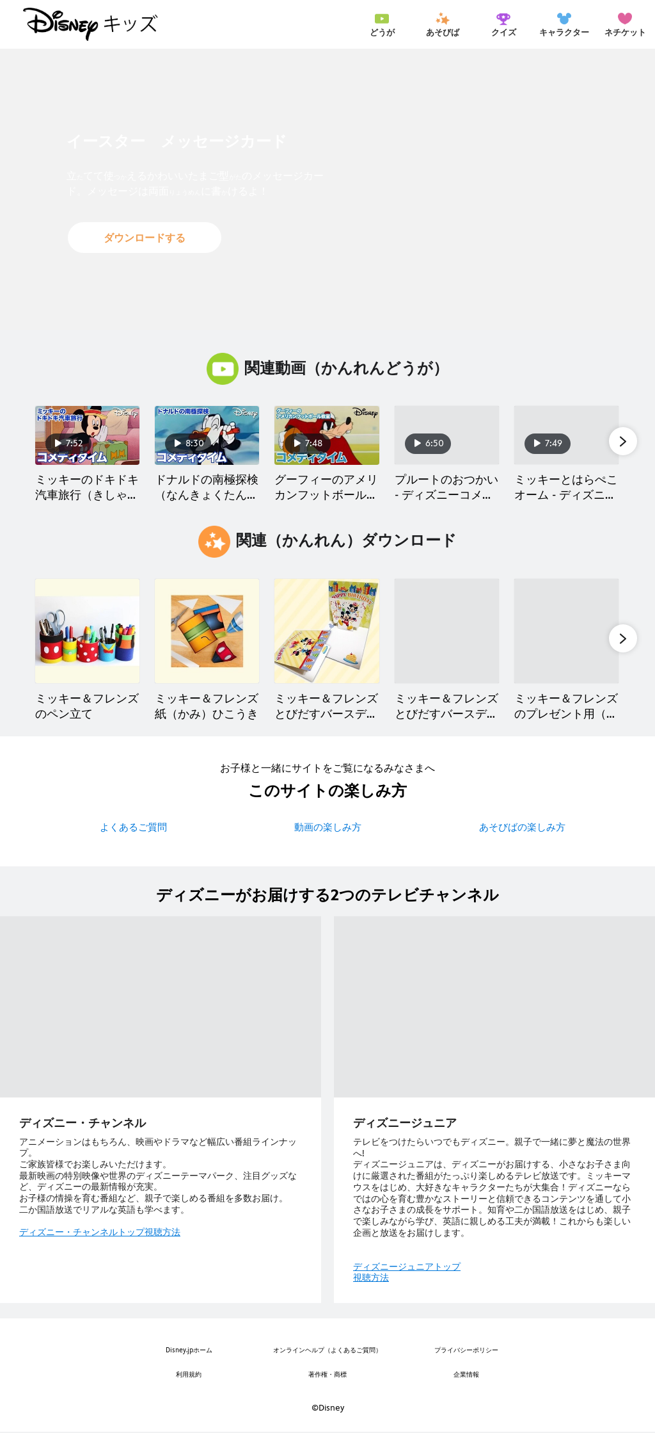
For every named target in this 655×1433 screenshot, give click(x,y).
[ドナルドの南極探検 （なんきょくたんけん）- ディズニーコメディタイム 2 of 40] (207, 435)
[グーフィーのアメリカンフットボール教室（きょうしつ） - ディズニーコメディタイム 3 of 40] (326, 435)
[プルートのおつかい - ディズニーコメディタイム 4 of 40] (447, 435)
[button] (144, 237)
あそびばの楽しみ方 (522, 827)
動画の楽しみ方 (327, 827)
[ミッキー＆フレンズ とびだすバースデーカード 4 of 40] (447, 631)
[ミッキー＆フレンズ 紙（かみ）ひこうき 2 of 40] (207, 631)
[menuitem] (382, 24)
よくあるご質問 (133, 827)
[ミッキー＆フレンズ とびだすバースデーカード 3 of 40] (326, 631)
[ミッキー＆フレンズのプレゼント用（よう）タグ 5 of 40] (566, 631)
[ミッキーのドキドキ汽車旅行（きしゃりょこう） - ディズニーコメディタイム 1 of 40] (87, 435)
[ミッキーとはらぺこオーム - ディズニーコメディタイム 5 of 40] (566, 435)
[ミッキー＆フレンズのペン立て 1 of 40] (87, 631)
